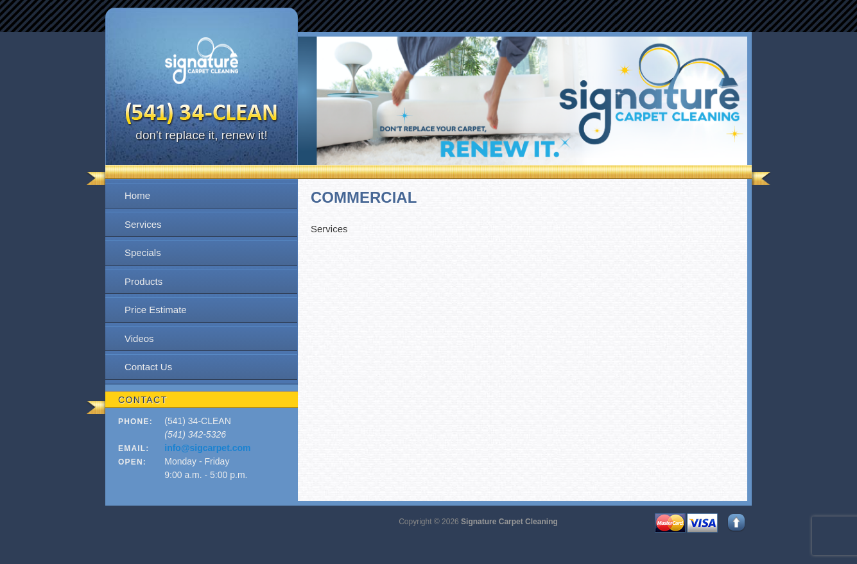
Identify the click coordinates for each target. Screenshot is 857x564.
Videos (139, 338)
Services (143, 224)
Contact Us (148, 366)
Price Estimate (156, 309)
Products (143, 281)
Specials (143, 252)
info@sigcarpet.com (207, 448)
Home (137, 195)
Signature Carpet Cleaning (509, 521)
